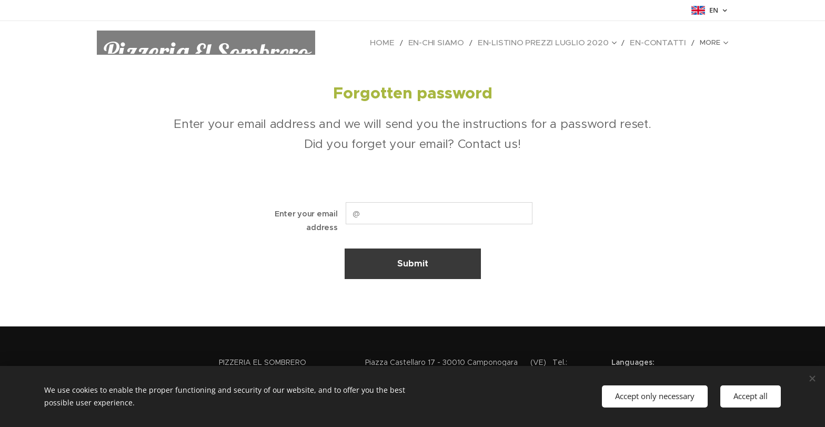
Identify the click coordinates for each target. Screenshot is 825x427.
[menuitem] (421, 42)
